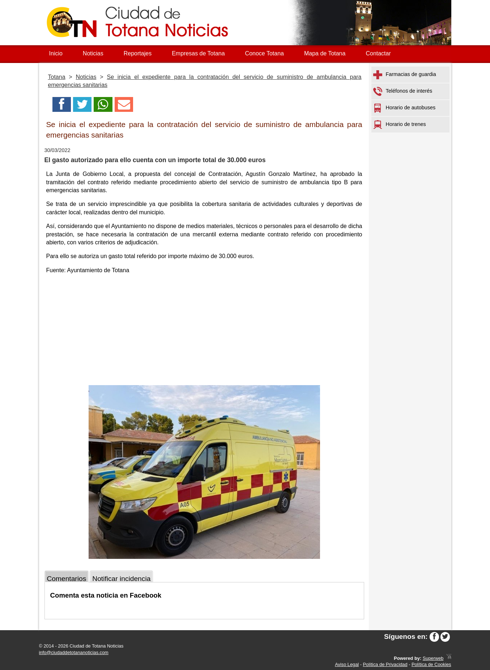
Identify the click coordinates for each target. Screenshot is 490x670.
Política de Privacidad (385, 664)
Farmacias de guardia (404, 74)
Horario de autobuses (404, 108)
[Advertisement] (204, 331)
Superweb (433, 658)
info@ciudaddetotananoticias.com (73, 652)
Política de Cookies (431, 664)
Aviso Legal (347, 664)
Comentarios (66, 578)
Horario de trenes (399, 124)
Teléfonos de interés (403, 91)
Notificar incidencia (121, 578)
